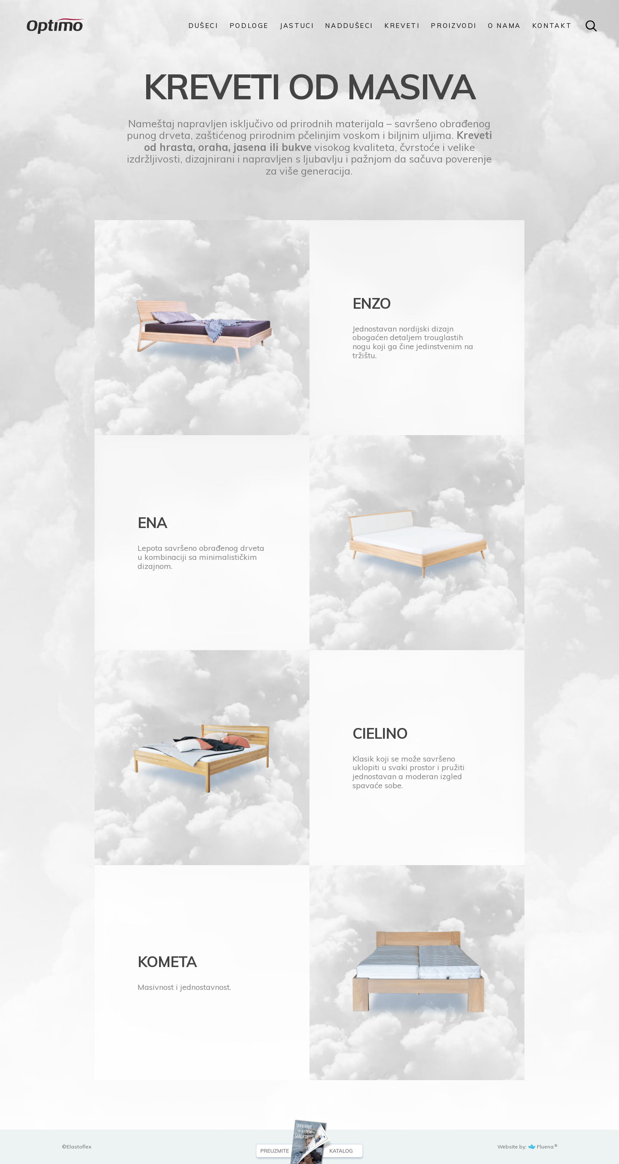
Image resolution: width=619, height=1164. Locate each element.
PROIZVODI (454, 25)
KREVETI (402, 25)
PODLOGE (249, 25)
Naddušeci (349, 25)
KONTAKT (552, 25)
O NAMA (504, 25)
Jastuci (297, 25)
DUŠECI (203, 25)
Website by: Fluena (525, 1146)
